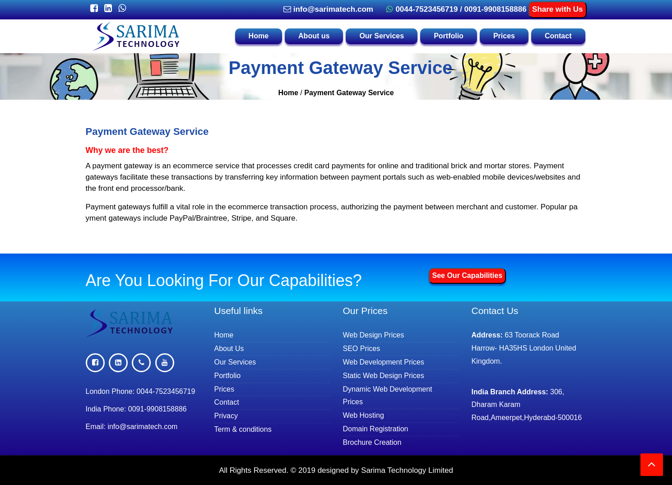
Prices (504, 36)
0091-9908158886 (157, 409)
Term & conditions (247, 429)
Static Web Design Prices (387, 375)
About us (313, 36)
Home (259, 36)
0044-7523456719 (166, 391)
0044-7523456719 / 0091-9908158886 (455, 9)
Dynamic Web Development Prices (387, 395)
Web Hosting (368, 415)
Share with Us (557, 9)
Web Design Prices (378, 335)
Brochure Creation (377, 442)
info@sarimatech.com (327, 9)
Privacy (230, 415)
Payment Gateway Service (349, 93)
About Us (233, 348)
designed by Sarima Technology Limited (385, 470)
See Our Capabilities (467, 275)
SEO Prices (365, 348)
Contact (558, 36)
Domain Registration (380, 429)
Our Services (381, 36)
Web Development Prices (387, 362)
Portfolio (448, 36)
